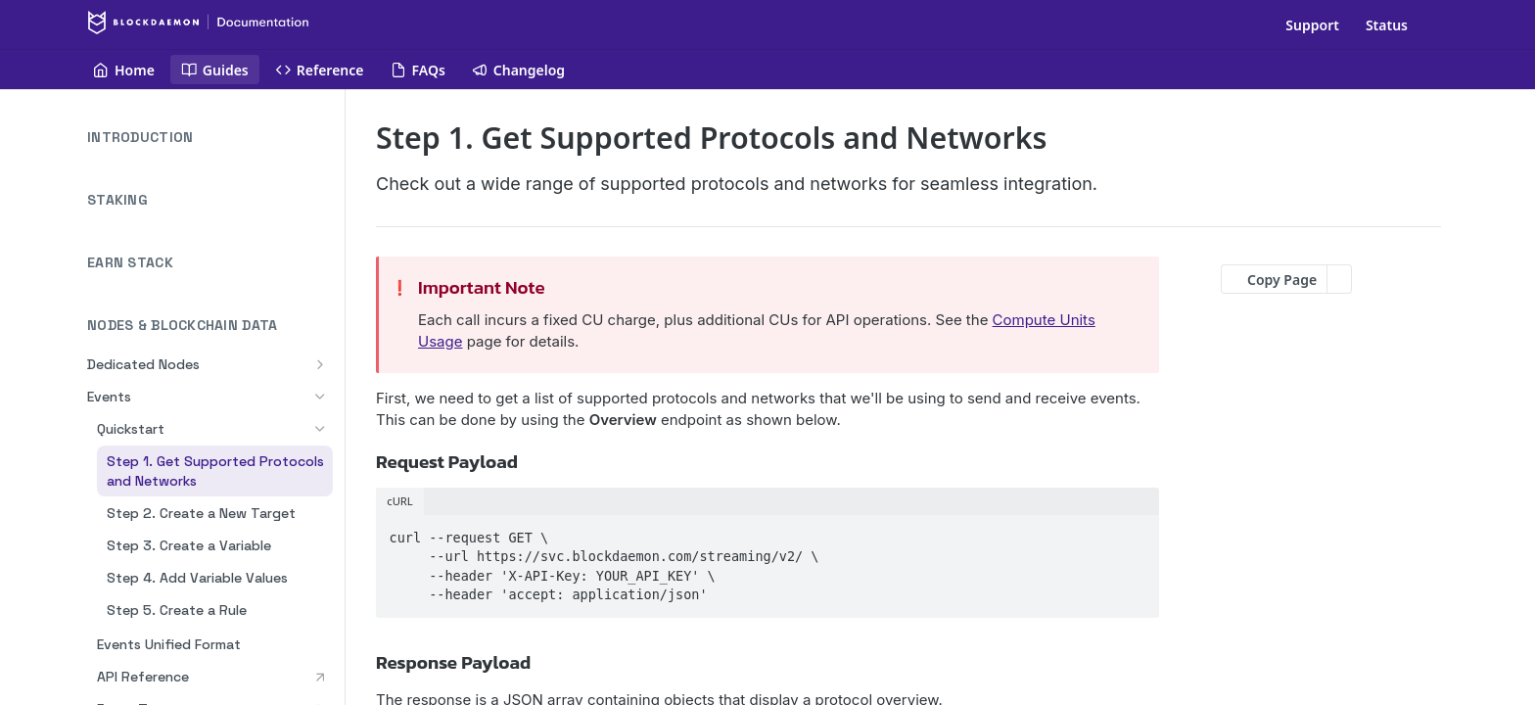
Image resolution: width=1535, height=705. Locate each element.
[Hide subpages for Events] (320, 396)
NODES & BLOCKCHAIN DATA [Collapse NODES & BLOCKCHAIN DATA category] (210, 325)
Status (1387, 25)
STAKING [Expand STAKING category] (210, 200)
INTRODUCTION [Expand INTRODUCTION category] (210, 137)
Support (1312, 25)
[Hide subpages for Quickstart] (320, 429)
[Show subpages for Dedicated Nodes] (320, 364)
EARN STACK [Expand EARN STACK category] (210, 263)
